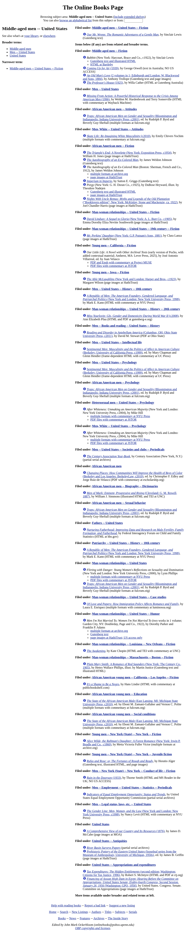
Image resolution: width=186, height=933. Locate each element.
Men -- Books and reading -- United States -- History (126, 325)
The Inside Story (118, 918)
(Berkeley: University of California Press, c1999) (131, 351)
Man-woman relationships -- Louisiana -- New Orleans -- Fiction (133, 644)
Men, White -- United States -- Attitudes (117, 129)
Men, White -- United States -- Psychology (119, 426)
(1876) (126, 831)
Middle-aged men (20, 48)
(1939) (103, 68)
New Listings (80, 912)
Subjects (120, 912)
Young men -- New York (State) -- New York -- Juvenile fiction (132, 754)
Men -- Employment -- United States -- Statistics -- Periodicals (132, 787)
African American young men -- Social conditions (124, 714)
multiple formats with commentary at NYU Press (120, 416)
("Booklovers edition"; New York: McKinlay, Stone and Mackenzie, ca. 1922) (130, 200)
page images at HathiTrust (106, 177)
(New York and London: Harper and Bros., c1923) (131, 279)
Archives (98, 918)
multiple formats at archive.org (109, 173)
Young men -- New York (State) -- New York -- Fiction (126, 734)
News (72, 918)
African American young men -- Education (119, 694)
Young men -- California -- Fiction (114, 245)
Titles (108, 912)
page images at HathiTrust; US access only (116, 637)
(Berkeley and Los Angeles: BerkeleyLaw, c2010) (133, 474)
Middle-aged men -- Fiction (109, 50)
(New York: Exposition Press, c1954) (129, 152)
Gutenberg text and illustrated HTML (113, 61)
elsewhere (49, 35)
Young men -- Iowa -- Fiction (110, 272)
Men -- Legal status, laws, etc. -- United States (121, 804)
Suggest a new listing (122, 905)
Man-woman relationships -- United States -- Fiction (125, 212)
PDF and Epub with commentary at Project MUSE (121, 262)
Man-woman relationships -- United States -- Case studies (129, 597)
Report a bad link (95, 905)
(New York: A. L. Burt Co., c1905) (129, 219)
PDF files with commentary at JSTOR (113, 265)
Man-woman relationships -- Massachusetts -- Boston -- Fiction (132, 657)
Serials (133, 912)
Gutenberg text (99, 634)
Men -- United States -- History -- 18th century (122, 289)
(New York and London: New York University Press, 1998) (131, 297)
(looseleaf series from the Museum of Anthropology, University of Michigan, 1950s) (129, 853)
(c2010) (118, 136)
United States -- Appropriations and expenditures (124, 864)
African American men (107, 466)
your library (31, 35)
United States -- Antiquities (109, 841)
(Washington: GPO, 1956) (131, 882)
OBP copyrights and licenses (92, 928)
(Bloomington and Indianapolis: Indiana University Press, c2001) (130, 117)
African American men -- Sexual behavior (119, 502)
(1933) (104, 777)
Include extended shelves (129, 16)
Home (52, 912)
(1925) (105, 82)
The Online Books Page (93, 7)
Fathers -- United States (107, 523)
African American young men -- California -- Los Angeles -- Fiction (135, 677)
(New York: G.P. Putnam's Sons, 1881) (124, 235)
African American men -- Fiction (113, 145)
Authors (96, 912)
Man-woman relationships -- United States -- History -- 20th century (136, 309)
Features (85, 918)
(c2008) (133, 315)
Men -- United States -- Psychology (114, 362)
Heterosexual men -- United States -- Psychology (123, 402)
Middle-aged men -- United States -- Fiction (36, 68)
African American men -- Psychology (116, 382)
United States (18, 55)
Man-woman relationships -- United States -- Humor (126, 613)
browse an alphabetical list (76, 20)
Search (64, 912)
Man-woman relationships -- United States (119, 563)
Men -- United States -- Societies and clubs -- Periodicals (128, 449)
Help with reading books (66, 905)
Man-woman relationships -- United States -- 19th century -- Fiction (135, 228)
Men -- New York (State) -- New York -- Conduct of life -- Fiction (133, 770)
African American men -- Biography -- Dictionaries (125, 486)
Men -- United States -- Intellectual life (117, 342)
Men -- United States (22, 52)
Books (62, 918)
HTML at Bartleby (101, 64)
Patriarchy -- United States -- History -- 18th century (126, 543)
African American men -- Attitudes (114, 109)
